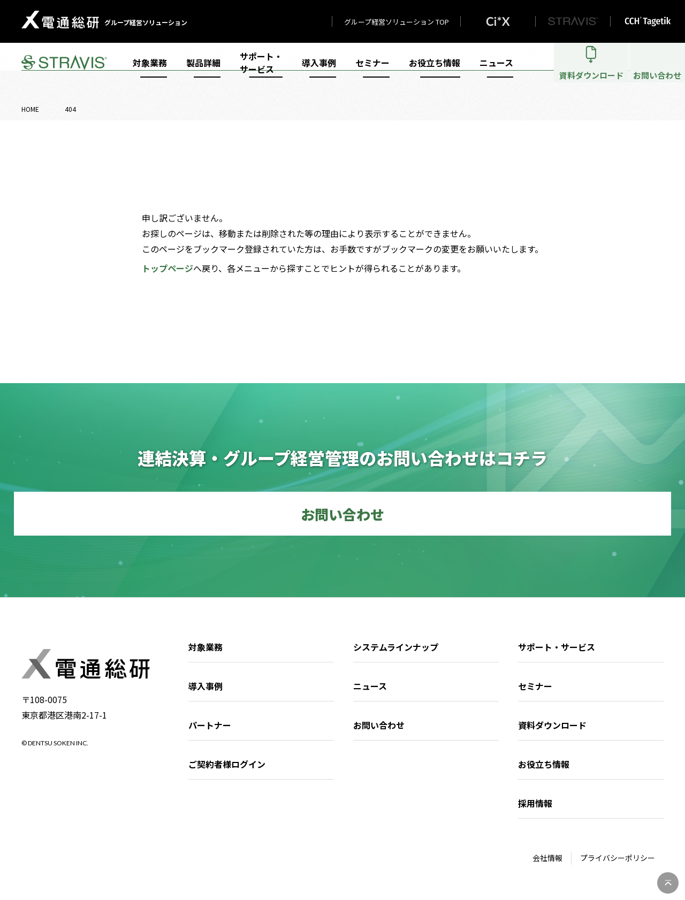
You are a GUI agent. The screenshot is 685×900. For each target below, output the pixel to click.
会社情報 (547, 857)
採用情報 (535, 803)
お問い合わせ (379, 725)
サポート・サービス (261, 70)
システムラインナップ (395, 646)
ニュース (496, 70)
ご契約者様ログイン (226, 764)
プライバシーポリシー (617, 857)
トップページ (167, 268)
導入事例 (319, 70)
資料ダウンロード (552, 725)
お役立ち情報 (434, 70)
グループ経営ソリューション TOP (396, 22)
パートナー (209, 725)
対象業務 (150, 70)
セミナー (372, 70)
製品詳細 (203, 70)
